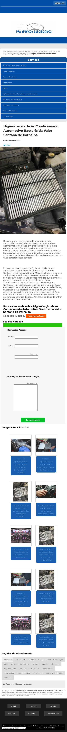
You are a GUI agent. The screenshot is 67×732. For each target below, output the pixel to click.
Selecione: (8, 660)
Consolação (58, 660)
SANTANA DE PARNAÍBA (29, 669)
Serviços (33, 59)
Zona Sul (7, 678)
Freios (5, 88)
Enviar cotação (33, 420)
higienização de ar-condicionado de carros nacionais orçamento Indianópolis (46, 554)
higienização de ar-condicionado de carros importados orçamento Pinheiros (21, 511)
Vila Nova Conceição (54, 673)
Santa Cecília (47, 669)
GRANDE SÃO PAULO (20, 664)
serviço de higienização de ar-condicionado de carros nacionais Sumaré (21, 598)
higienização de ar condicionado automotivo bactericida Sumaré (46, 509)
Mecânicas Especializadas (13, 99)
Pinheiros (55, 664)
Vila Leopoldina (24, 673)
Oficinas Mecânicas (10, 111)
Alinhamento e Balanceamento (15, 65)
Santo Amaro (9, 673)
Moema (45, 664)
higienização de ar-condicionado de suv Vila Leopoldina (21, 640)
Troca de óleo (8, 116)
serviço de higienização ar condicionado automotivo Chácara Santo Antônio (46, 464)
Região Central (10, 669)
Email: (23, 345)
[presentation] (22, 367)
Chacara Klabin (44, 660)
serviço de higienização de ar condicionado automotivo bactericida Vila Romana (21, 466)
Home (13, 706)
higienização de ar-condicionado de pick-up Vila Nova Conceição (21, 553)
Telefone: (26, 356)
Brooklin (32, 660)
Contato (31, 714)
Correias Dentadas (10, 77)
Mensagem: (26, 396)
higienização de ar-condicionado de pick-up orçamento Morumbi (46, 641)
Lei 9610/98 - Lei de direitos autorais (18, 695)
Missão (53, 706)
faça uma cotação (36, 316)
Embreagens (8, 82)
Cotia (6, 664)
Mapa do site (53, 714)
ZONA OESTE (20, 660)
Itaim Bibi (36, 664)
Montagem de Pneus (11, 105)
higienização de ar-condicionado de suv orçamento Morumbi (46, 597)
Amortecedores (9, 71)
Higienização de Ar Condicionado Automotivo (20, 94)
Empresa (33, 706)
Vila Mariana (38, 673)
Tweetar (6, 145)
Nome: (23, 337)
